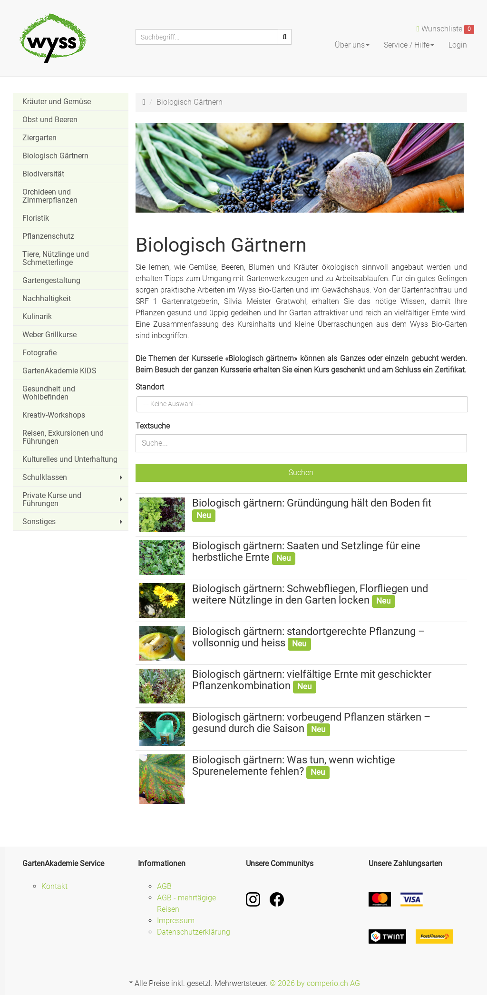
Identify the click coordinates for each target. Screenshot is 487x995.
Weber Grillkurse (49, 334)
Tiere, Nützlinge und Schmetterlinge (55, 258)
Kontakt (54, 886)
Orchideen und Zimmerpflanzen (50, 196)
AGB (164, 886)
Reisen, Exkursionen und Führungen (63, 437)
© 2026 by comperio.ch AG (315, 983)
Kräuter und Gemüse (56, 101)
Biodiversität (43, 173)
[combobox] (302, 404)
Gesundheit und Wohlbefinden (48, 392)
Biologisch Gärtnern (55, 155)
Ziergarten (39, 137)
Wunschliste (445, 29)
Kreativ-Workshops (53, 414)
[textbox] (173, 404)
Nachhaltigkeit (46, 298)
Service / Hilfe (409, 44)
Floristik (35, 218)
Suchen (301, 472)
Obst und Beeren (50, 119)
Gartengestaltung (51, 280)
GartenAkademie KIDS (59, 370)
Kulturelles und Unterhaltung (69, 459)
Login (457, 44)
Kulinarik (37, 316)
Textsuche (153, 425)
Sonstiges (73, 521)
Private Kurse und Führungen (73, 499)
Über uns (352, 44)
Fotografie (39, 352)
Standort (150, 386)
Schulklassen (73, 477)
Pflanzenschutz (48, 236)
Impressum (176, 920)
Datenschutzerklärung (193, 931)
